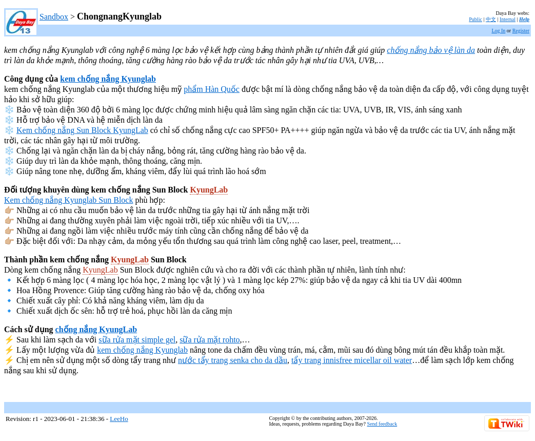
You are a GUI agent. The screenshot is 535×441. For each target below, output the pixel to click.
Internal (508, 19)
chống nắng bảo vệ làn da (431, 50)
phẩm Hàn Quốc (212, 89)
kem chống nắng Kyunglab (108, 78)
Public (475, 19)
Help (524, 19)
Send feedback (382, 424)
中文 (491, 19)
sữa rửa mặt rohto (210, 339)
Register (520, 30)
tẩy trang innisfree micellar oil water (351, 360)
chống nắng (77, 329)
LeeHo (119, 419)
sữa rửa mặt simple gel (136, 339)
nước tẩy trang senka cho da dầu (232, 360)
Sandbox (53, 16)
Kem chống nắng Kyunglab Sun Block (68, 200)
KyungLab (130, 130)
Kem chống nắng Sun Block (64, 130)
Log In (498, 30)
